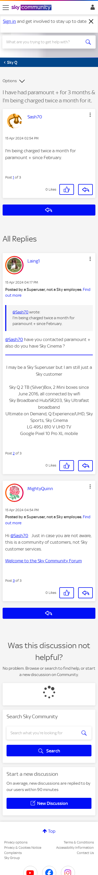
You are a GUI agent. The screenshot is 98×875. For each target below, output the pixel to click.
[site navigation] (6, 7)
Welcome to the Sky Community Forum (43, 560)
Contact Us (85, 853)
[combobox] (44, 42)
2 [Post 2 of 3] (14, 453)
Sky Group (12, 858)
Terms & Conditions (79, 842)
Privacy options (15, 842)
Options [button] (10, 80)
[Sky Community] (32, 8)
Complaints (13, 853)
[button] (90, 114)
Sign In (91, 9)
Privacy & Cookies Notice (22, 848)
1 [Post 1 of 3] (13, 177)
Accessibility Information (75, 848)
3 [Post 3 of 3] (14, 581)
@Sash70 (20, 312)
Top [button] (51, 831)
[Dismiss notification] (91, 21)
